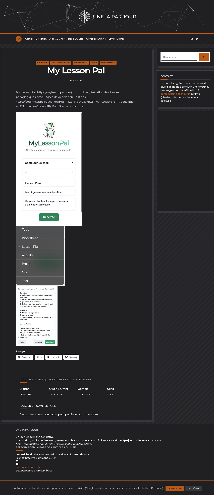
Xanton (83, 389)
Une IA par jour (114, 17)
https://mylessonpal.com (54, 92)
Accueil (29, 38)
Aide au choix (57, 38)
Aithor (24, 389)
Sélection (41, 38)
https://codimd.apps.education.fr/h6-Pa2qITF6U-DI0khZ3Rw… (57, 101)
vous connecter (47, 414)
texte (94, 62)
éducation (42, 62)
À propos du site (96, 38)
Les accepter (174, 488)
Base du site (75, 38)
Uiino (110, 389)
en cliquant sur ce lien (29, 467)
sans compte (80, 62)
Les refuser (193, 488)
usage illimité (108, 62)
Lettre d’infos (117, 38)
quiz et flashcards (61, 62)
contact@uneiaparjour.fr (175, 93)
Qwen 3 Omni (58, 389)
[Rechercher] (204, 57)
